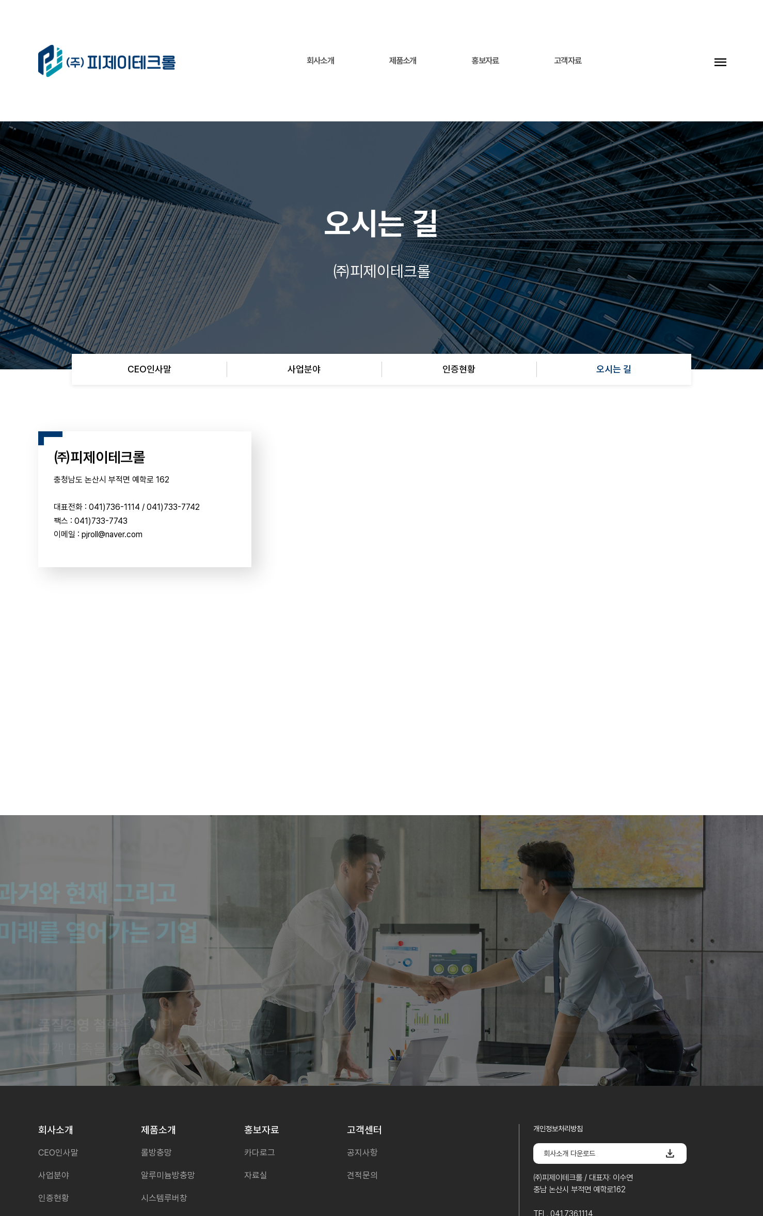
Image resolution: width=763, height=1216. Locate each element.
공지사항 (362, 1152)
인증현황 (458, 369)
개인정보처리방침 (558, 1128)
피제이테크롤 (107, 60)
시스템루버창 (164, 1198)
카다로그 (259, 1152)
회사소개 (320, 61)
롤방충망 (156, 1152)
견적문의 (362, 1175)
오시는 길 (613, 369)
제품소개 (403, 61)
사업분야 (304, 369)
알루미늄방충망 (168, 1175)
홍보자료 (485, 61)
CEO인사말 (149, 369)
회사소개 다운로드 (610, 1153)
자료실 (255, 1175)
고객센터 (364, 1130)
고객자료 (567, 61)
